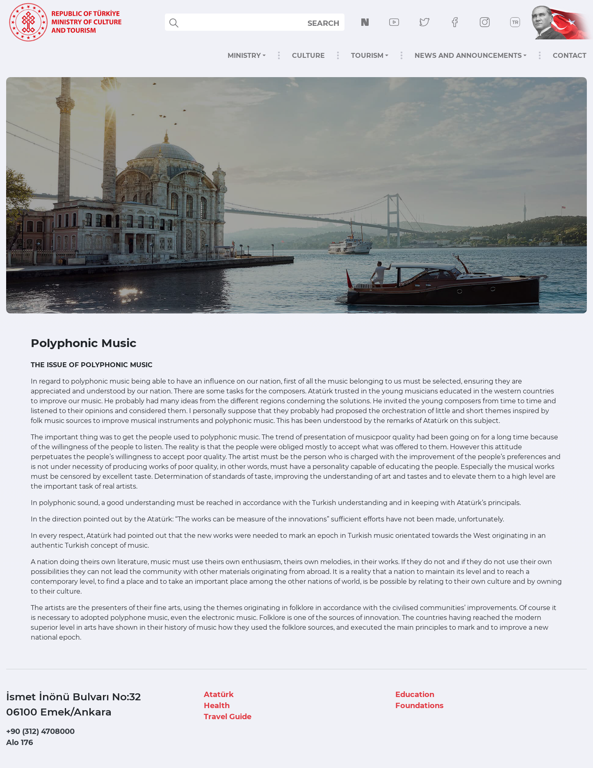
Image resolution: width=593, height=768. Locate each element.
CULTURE (308, 55)
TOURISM (367, 55)
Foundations (419, 705)
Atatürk (219, 694)
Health (217, 705)
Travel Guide (227, 716)
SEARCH (324, 23)
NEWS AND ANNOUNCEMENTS (468, 55)
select (330, 22)
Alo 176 (19, 742)
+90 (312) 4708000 (40, 731)
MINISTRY (244, 55)
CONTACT (569, 55)
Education (414, 694)
